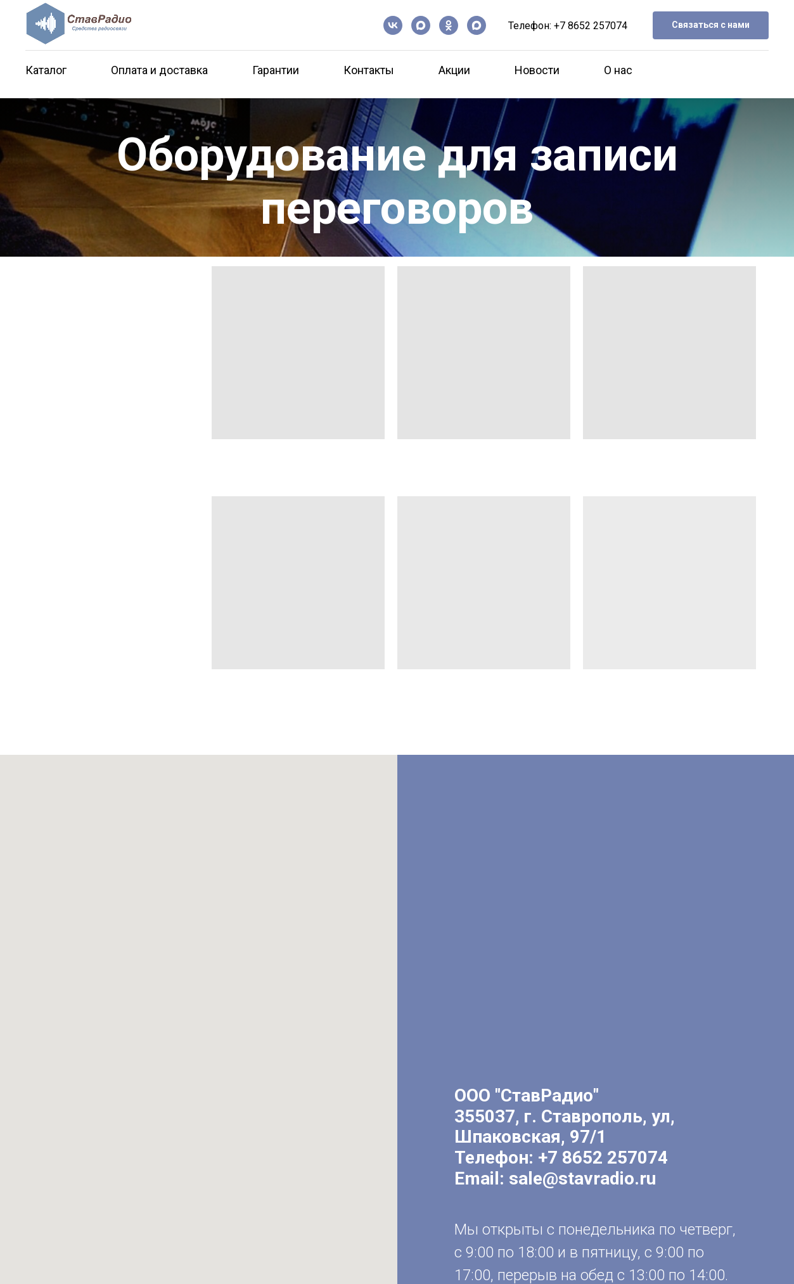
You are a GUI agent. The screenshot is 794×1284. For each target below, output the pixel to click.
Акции (454, 70)
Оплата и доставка (159, 70)
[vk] (392, 25)
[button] (711, 25)
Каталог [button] (46, 70)
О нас (618, 70)
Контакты (368, 70)
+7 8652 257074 (590, 26)
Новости (537, 70)
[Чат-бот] (476, 25)
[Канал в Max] (420, 25)
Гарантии (275, 70)
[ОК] (448, 25)
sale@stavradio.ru (582, 1178)
